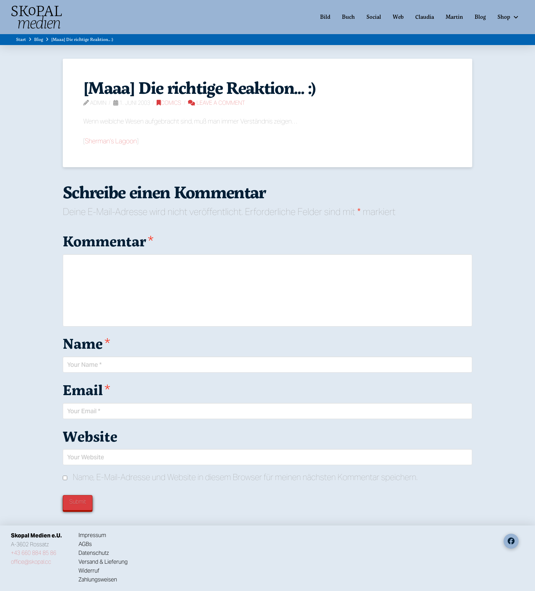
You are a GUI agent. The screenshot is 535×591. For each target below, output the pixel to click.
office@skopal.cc (31, 561)
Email (86, 389)
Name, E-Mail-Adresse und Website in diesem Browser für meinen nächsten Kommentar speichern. (245, 477)
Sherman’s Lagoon (111, 141)
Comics (169, 102)
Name (86, 343)
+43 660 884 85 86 (33, 553)
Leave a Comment (216, 102)
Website (90, 436)
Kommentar (108, 240)
